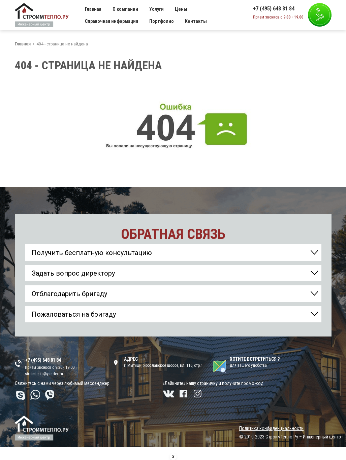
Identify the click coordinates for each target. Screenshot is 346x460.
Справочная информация (111, 21)
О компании (125, 9)
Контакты (196, 21)
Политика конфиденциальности (271, 428)
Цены (181, 9)
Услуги (156, 9)
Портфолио (161, 21)
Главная (93, 9)
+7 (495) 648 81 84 (273, 8)
